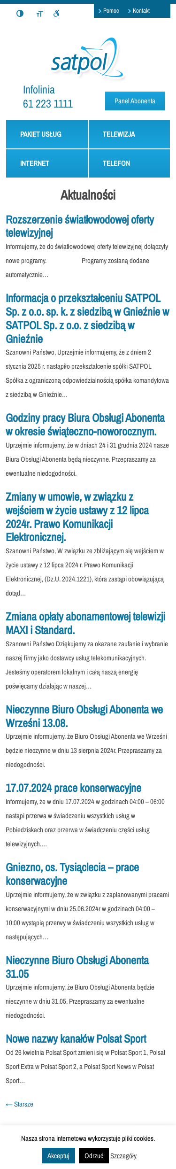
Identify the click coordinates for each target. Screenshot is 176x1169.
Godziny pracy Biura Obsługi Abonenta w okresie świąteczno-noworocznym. (85, 424)
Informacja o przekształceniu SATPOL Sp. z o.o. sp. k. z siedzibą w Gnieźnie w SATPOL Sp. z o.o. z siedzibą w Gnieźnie (87, 318)
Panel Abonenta (135, 101)
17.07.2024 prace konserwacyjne (73, 787)
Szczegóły (123, 1156)
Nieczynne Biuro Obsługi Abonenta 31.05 (77, 966)
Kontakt (141, 11)
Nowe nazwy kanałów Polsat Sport (76, 1038)
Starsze (19, 1104)
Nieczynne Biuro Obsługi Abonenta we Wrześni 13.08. (84, 716)
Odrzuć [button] (93, 1156)
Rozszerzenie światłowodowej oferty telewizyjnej (80, 226)
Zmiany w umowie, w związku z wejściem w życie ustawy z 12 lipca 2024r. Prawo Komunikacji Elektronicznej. (77, 516)
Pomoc (111, 11)
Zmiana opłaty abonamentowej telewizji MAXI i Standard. (85, 623)
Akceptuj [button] (58, 1156)
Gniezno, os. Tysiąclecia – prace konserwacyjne (72, 873)
